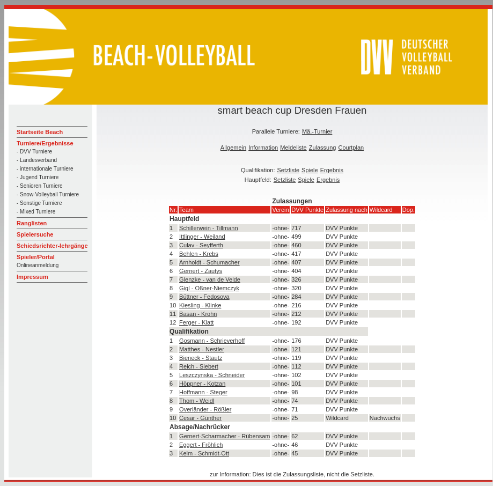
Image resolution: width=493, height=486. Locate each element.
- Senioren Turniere (40, 186)
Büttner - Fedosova (204, 296)
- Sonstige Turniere (39, 203)
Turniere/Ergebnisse (45, 143)
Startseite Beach (40, 132)
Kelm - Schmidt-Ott (204, 453)
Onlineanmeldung (37, 265)
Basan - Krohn (198, 314)
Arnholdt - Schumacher (209, 262)
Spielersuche (35, 234)
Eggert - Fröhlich (201, 444)
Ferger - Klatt (196, 322)
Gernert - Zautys (200, 271)
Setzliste (288, 170)
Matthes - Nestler (201, 349)
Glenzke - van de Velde (209, 279)
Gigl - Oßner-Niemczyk (209, 288)
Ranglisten (32, 223)
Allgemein (233, 147)
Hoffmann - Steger (203, 392)
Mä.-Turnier (317, 131)
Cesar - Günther (200, 418)
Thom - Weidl (196, 400)
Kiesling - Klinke (200, 305)
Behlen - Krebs (198, 254)
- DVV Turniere (34, 151)
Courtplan (351, 147)
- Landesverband (37, 160)
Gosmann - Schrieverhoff (212, 340)
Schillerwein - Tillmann (208, 228)
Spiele (309, 170)
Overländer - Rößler (205, 409)
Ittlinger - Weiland (202, 236)
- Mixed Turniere (36, 212)
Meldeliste (293, 147)
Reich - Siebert (198, 366)
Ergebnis (331, 170)
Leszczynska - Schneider (212, 375)
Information (263, 147)
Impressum (32, 277)
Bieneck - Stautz (200, 358)
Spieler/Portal (36, 257)
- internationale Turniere (45, 169)
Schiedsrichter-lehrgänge (52, 245)
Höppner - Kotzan (202, 383)
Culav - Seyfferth (201, 245)
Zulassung (322, 147)
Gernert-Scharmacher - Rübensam (224, 436)
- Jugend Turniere (37, 177)
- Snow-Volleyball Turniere (48, 194)
